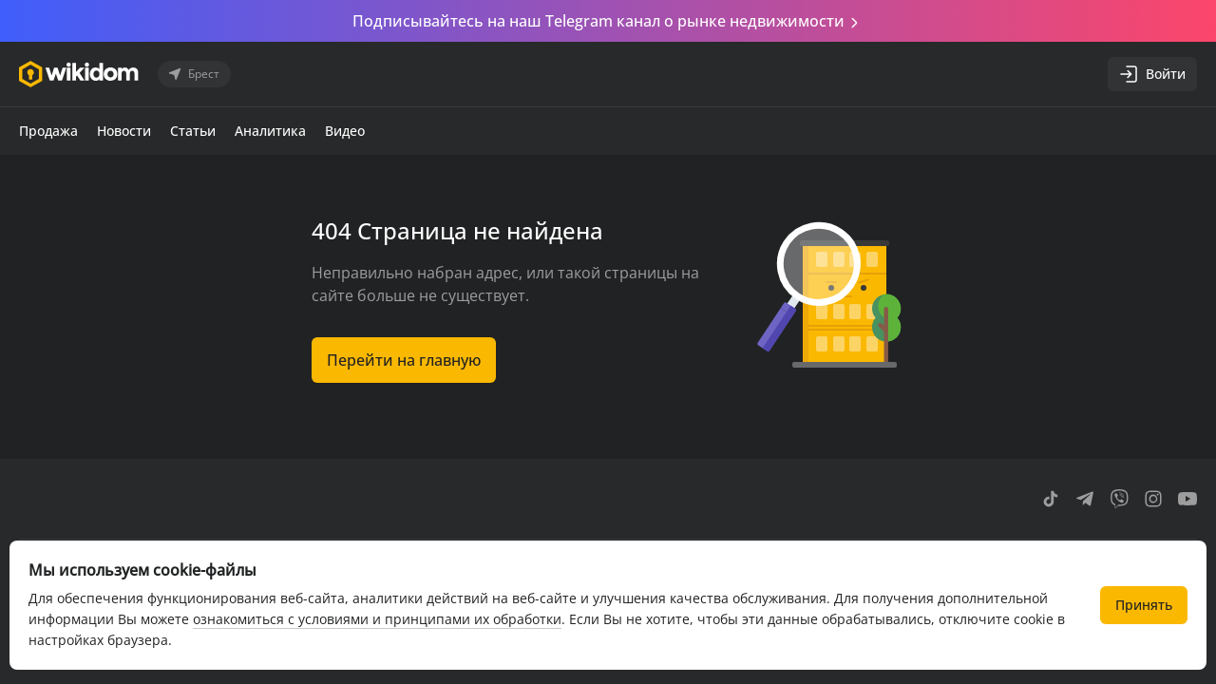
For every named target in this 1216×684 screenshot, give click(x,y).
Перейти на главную (404, 360)
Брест (192, 74)
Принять (1143, 605)
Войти (1152, 74)
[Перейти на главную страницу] (79, 74)
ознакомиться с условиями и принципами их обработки (377, 619)
